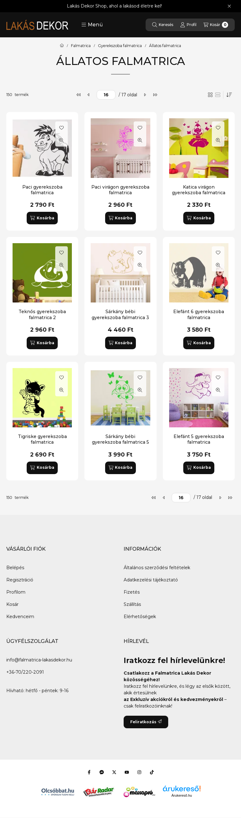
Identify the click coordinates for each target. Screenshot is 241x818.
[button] (92, 25)
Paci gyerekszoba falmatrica (42, 189)
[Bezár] (229, 6)
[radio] (218, 95)
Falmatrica (81, 46)
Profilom (15, 592)
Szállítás (132, 604)
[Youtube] (126, 772)
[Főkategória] (62, 46)
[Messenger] (101, 772)
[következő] (145, 94)
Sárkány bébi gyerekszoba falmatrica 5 (120, 439)
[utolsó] (155, 94)
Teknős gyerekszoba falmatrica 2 (42, 314)
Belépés (15, 567)
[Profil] (188, 25)
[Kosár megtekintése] (215, 25)
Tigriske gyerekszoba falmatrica (42, 439)
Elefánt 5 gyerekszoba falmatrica (199, 439)
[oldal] (106, 94)
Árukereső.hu (181, 795)
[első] (78, 94)
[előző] (89, 94)
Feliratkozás (146, 721)
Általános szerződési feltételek (157, 567)
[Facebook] (89, 772)
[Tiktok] (152, 772)
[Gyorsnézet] (61, 140)
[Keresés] (163, 25)
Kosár (12, 604)
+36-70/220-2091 (25, 672)
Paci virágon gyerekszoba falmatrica (120, 189)
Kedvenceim (20, 616)
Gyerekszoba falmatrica (120, 46)
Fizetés (132, 592)
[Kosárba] (42, 218)
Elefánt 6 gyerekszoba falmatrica (198, 314)
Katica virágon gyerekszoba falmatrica (198, 189)
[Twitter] (114, 772)
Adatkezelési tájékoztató (151, 580)
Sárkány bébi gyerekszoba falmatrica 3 (120, 314)
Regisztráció (19, 580)
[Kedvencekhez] (61, 127)
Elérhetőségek (140, 616)
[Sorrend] (229, 95)
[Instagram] (139, 772)
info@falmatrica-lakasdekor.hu (39, 660)
